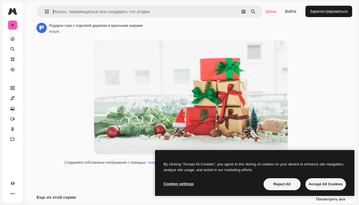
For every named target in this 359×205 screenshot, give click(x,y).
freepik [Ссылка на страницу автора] (54, 32)
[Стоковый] (12, 59)
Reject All (282, 184)
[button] (44, 11)
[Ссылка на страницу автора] (41, 28)
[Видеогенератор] (12, 118)
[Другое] (12, 193)
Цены (271, 11)
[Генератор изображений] (12, 108)
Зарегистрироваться (329, 11)
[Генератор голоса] (12, 129)
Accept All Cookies (326, 184)
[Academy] (12, 183)
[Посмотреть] (12, 69)
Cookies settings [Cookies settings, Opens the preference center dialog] (179, 184)
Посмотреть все (330, 199)
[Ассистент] (12, 139)
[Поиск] (12, 49)
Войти (290, 11)
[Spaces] (12, 98)
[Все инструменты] (12, 88)
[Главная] (12, 38)
